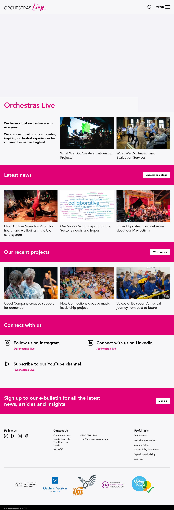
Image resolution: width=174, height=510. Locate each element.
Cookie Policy (141, 444)
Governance (140, 435)
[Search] (149, 7)
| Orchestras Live (24, 369)
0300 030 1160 (88, 435)
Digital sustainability (144, 454)
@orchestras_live (24, 348)
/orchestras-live (106, 348)
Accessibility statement (146, 449)
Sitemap (138, 458)
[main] (87, 218)
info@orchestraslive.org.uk (94, 438)
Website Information (145, 440)
